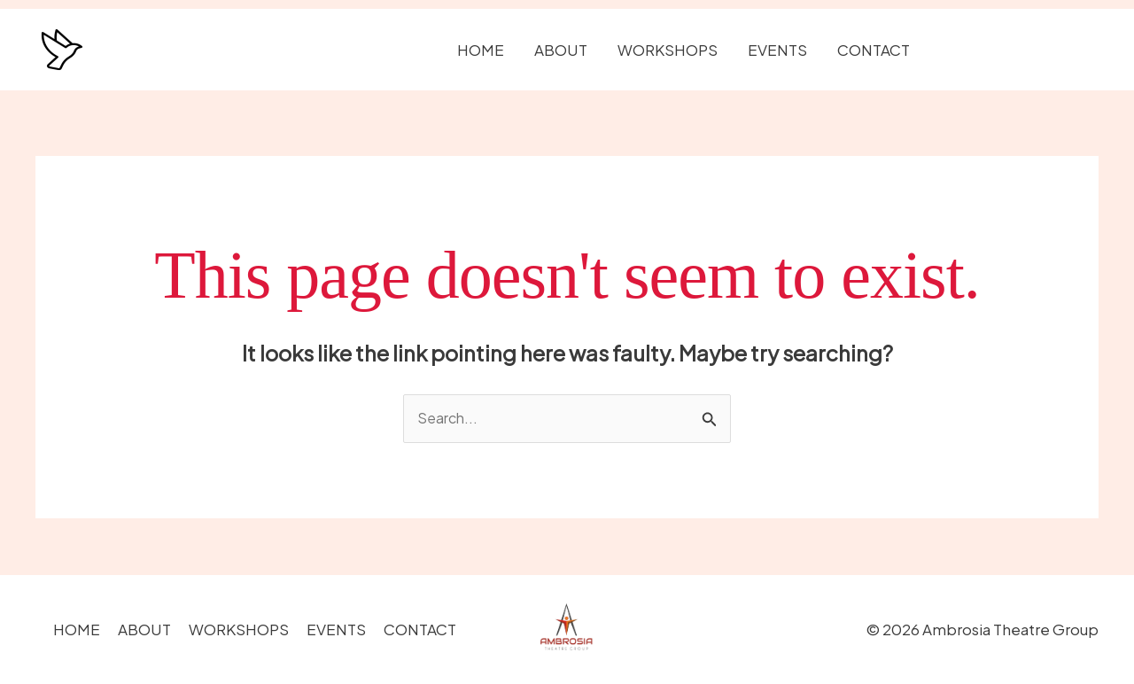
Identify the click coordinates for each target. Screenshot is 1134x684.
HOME (480, 49)
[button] (1021, 50)
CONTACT (873, 49)
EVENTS (777, 49)
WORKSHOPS (667, 49)
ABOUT (560, 49)
